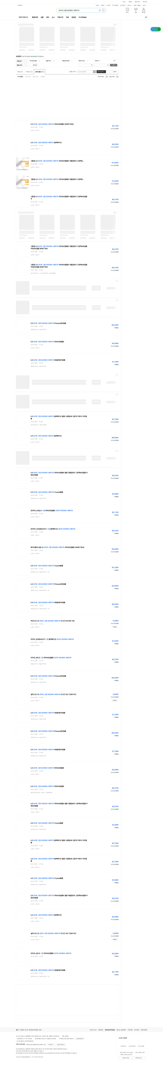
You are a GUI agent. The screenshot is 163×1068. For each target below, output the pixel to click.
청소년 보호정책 (121, 1030)
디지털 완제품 (33, 61)
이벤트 (134, 5)
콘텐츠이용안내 (60, 1044)
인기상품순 (20, 76)
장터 (47, 17)
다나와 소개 (93, 1030)
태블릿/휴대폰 (66, 61)
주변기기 (97, 61)
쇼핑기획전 (122, 5)
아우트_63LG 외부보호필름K (51, 658)
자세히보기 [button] (50, 1044)
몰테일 (130, 1)
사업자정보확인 (79, 1038)
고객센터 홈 (123, 1046)
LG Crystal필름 (47, 492)
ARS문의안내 (138, 1058)
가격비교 (29, 72)
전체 (20, 72)
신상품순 (42, 76)
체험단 (139, 5)
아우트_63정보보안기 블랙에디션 (52, 639)
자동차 (97, 5)
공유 (144, 17)
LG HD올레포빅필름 (48, 360)
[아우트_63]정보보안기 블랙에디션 (53, 529)
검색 (114, 65)
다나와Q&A (82, 17)
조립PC (103, 5)
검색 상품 (39, 72)
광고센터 (136, 1030)
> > (43, 273)
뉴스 (53, 17)
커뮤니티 (129, 5)
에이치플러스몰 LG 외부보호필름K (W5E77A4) (57, 547)
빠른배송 (35, 65)
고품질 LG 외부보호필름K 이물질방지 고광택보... (57, 161)
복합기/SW (81, 61)
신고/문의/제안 (132, 1046)
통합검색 (35, 17)
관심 (42, 127)
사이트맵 (129, 1030)
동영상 (74, 17)
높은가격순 (35, 76)
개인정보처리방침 (110, 1030)
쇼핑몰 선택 (72, 71)
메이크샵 (145, 1)
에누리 (124, 1)
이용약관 (100, 1030)
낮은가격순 (28, 76)
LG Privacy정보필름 (48, 323)
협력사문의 (144, 1030)
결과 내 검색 (100, 71)
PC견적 (108, 5)
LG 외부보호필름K (47, 342)
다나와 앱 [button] (19, 5)
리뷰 (67, 17)
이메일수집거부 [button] (125, 1058)
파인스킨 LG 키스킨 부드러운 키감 (52, 621)
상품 (42, 17)
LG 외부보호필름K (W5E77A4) (52, 124)
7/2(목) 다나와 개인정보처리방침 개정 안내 (31, 1030)
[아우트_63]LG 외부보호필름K (52, 511)
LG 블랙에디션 (46, 143)
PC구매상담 (115, 5)
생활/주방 (48, 61)
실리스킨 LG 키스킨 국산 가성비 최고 (53, 694)
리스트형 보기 (108, 71)
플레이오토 (137, 1)
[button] (127, 11)
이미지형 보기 (110, 71)
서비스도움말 (141, 1046)
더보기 (145, 5)
